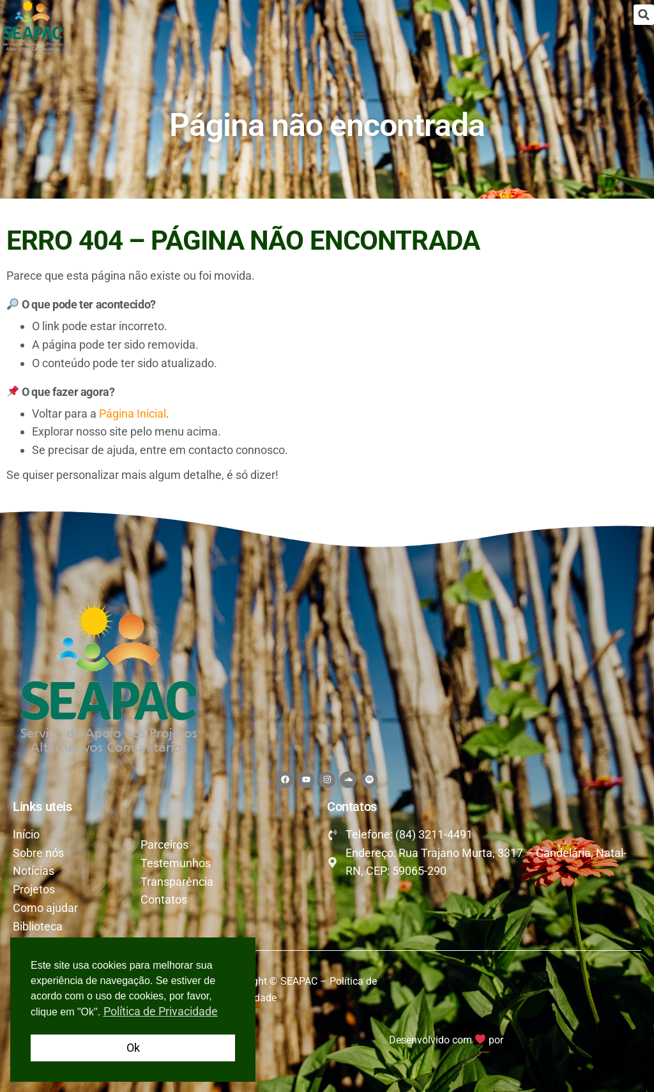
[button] (644, 14)
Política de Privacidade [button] (160, 1011)
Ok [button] (133, 1047)
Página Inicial (132, 413)
